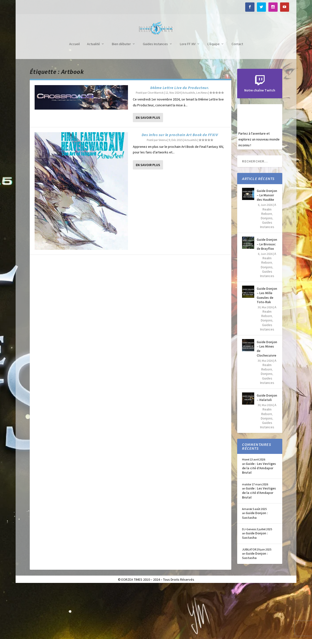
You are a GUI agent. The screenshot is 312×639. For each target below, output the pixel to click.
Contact (237, 97)
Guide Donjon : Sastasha (255, 567)
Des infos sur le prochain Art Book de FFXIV (180, 187)
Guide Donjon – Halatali (267, 450)
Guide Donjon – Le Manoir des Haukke (267, 247)
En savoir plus (148, 170)
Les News (202, 145)
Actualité (93, 97)
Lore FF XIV (187, 97)
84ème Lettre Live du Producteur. (179, 140)
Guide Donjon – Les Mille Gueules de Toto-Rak (267, 348)
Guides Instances (155, 97)
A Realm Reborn (268, 261)
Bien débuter (121, 97)
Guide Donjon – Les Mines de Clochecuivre (267, 401)
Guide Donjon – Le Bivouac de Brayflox (267, 296)
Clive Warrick (155, 145)
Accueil (74, 97)
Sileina (162, 192)
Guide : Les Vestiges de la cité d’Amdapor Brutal (259, 520)
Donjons (267, 271)
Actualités (188, 145)
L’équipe (213, 97)
